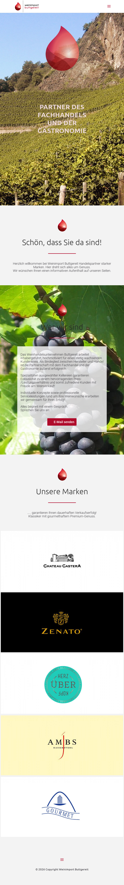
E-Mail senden (64, 422)
